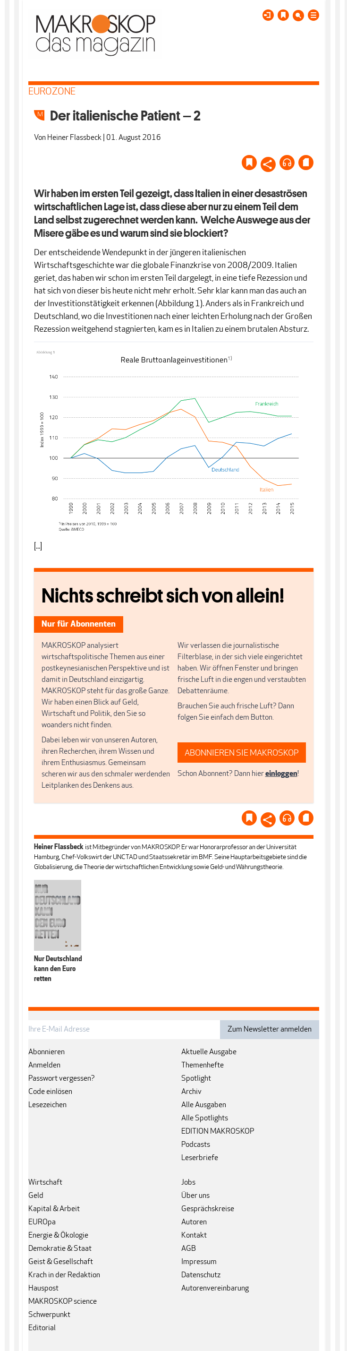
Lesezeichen (47, 1105)
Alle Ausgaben (203, 1105)
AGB (188, 1249)
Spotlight (196, 1079)
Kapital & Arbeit (54, 1209)
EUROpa (42, 1222)
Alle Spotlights (204, 1118)
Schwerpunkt (49, 1315)
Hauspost (43, 1288)
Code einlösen (50, 1092)
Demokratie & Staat (60, 1249)
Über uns (195, 1196)
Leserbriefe (199, 1158)
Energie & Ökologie (58, 1235)
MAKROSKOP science (62, 1302)
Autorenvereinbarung (215, 1288)
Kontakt (194, 1235)
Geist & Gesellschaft (60, 1262)
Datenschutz (200, 1275)
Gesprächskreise (207, 1209)
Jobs (188, 1183)
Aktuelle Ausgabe (209, 1052)
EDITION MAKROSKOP (217, 1132)
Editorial (42, 1328)
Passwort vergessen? (61, 1079)
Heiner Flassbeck (74, 138)
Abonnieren (46, 1052)
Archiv (191, 1092)
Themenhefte (202, 1065)
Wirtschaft (45, 1183)
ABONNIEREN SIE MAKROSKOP (242, 753)
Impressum (199, 1262)
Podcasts (195, 1145)
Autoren (194, 1222)
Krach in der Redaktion (64, 1275)
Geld (35, 1196)
